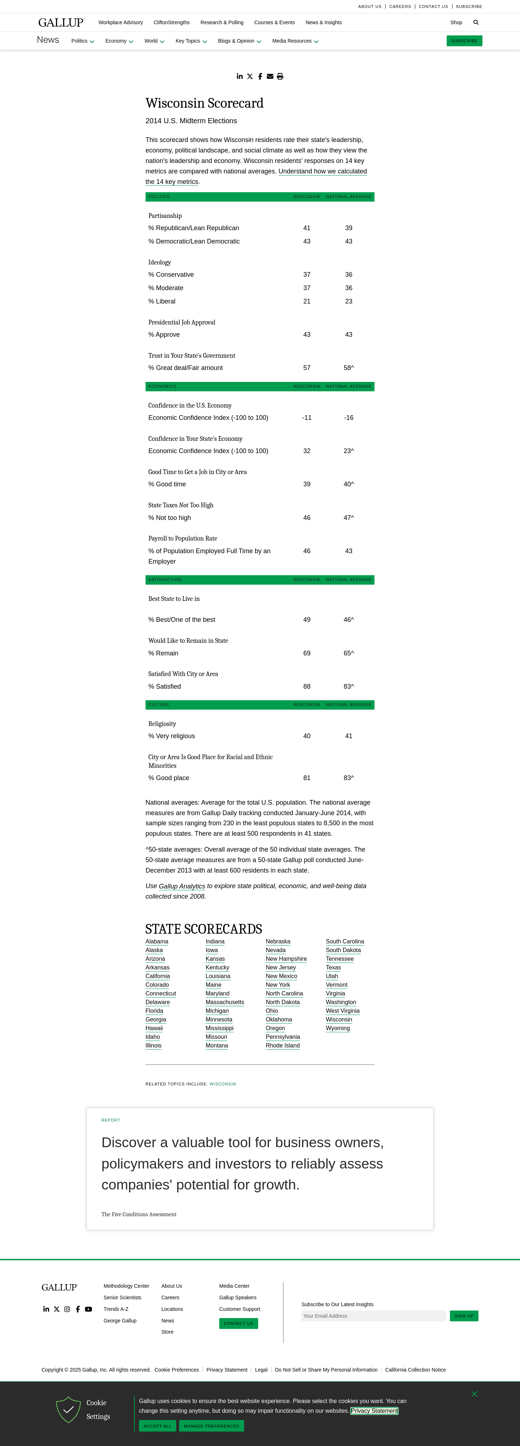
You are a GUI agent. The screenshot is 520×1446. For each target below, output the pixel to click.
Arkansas (158, 967)
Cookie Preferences (177, 1370)
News (167, 1320)
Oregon (275, 1028)
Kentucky (218, 967)
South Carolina (345, 941)
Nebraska (278, 941)
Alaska (154, 950)
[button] (120, 22)
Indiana (215, 941)
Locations (172, 1309)
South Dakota (343, 950)
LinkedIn (46, 1309)
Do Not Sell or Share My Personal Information (326, 1370)
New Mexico (281, 976)
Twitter (56, 1309)
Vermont (337, 985)
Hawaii (154, 1028)
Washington (341, 1002)
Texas (333, 967)
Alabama (157, 941)
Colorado (157, 985)
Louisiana (218, 976)
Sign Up (464, 1316)
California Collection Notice (415, 1370)
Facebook (78, 1309)
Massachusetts (225, 1002)
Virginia (335, 993)
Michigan (217, 1011)
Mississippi (220, 1028)
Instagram (67, 1309)
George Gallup (120, 1320)
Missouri (217, 1037)
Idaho (153, 1037)
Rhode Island (283, 1045)
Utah (332, 976)
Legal (261, 1370)
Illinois (153, 1045)
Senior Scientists (122, 1297)
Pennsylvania (283, 1037)
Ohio (272, 1011)
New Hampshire (286, 959)
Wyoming (338, 1028)
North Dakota (283, 1002)
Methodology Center (126, 1286)
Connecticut (161, 993)
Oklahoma (279, 1019)
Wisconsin (339, 1019)
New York (278, 985)
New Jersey (281, 967)
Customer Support (239, 1309)
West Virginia (343, 1011)
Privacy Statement (227, 1370)
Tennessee (340, 959)
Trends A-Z (116, 1309)
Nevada (276, 950)
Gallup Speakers (238, 1297)
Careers (170, 1297)
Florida (154, 1011)
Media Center (234, 1286)
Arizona (155, 959)
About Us (171, 1286)
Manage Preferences (211, 1426)
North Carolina (284, 993)
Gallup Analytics (182, 886)
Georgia (156, 1019)
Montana (217, 1045)
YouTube (88, 1309)
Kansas (215, 959)
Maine (214, 985)
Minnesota (219, 1019)
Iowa (212, 950)
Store (167, 1332)
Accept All (158, 1426)
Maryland (218, 993)
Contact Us (239, 1323)
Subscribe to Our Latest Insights (337, 1304)
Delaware (158, 1002)
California (158, 976)
